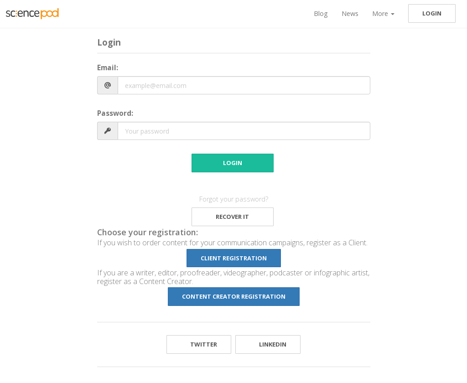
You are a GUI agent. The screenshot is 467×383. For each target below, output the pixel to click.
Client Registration (234, 258)
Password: (115, 113)
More (383, 13)
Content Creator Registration (233, 296)
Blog (321, 13)
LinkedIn (267, 344)
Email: (107, 67)
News (350, 13)
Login (431, 13)
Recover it (232, 216)
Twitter (199, 344)
